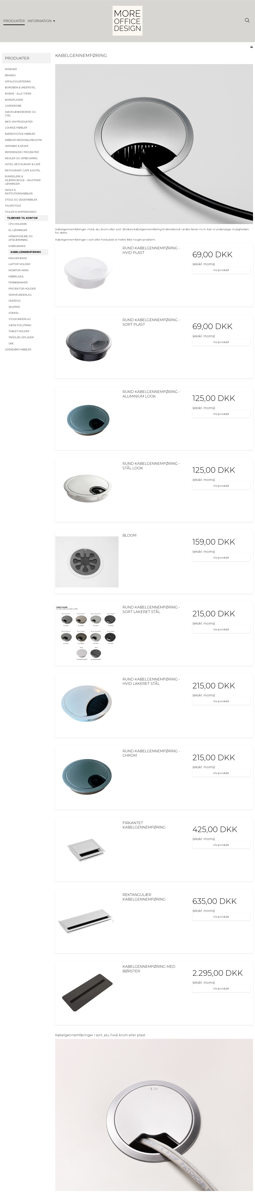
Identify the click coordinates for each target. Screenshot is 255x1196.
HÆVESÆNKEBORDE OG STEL (20, 113)
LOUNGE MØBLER (16, 127)
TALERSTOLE (13, 205)
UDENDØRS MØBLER (18, 349)
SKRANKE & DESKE (16, 145)
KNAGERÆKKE (18, 258)
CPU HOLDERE (18, 223)
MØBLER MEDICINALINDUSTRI (23, 139)
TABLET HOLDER (19, 331)
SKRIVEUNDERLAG (20, 294)
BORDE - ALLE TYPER (18, 93)
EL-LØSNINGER (18, 230)
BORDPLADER (14, 99)
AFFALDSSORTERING (18, 81)
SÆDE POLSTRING (20, 325)
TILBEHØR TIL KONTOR (22, 217)
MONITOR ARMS (19, 270)
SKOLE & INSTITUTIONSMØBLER (19, 191)
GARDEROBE (13, 105)
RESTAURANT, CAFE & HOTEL (22, 170)
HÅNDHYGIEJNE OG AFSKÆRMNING (21, 238)
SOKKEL (14, 312)
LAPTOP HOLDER (19, 264)
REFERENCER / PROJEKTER (22, 152)
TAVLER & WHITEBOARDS (20, 211)
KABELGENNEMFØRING (26, 252)
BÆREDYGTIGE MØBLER (20, 133)
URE (11, 343)
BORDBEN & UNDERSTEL (20, 87)
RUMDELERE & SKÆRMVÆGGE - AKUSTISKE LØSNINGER (23, 180)
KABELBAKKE (17, 246)
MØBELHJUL (16, 276)
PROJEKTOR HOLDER (22, 288)
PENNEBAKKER (18, 282)
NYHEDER (11, 69)
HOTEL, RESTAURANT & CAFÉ (22, 164)
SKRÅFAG (15, 300)
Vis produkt (221, 270)
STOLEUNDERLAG (20, 319)
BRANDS (10, 75)
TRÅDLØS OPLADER (21, 337)
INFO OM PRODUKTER (19, 121)
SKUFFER (14, 306)
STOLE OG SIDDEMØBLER (21, 199)
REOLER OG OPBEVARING (21, 158)
